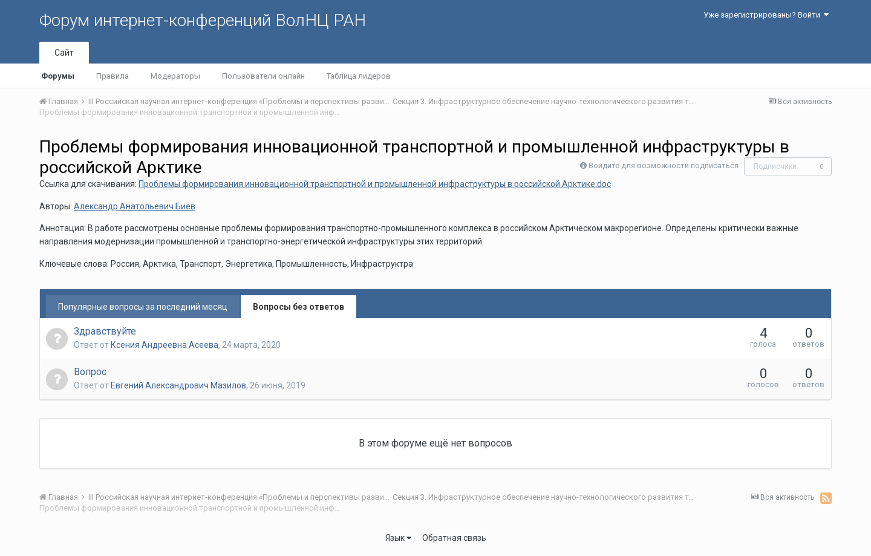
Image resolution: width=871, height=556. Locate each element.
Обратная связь (454, 538)
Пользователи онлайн (263, 75)
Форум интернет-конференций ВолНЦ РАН (202, 20)
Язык (398, 538)
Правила (112, 75)
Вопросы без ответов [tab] (298, 307)
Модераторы (175, 75)
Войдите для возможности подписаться (664, 165)
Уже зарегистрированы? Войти (766, 14)
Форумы (57, 75)
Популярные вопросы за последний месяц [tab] (142, 307)
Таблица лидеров (359, 75)
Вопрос (90, 372)
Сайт (64, 52)
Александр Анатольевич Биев (134, 206)
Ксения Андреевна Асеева (164, 345)
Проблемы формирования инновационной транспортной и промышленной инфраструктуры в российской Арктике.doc (375, 184)
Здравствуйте (105, 331)
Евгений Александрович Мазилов (178, 385)
